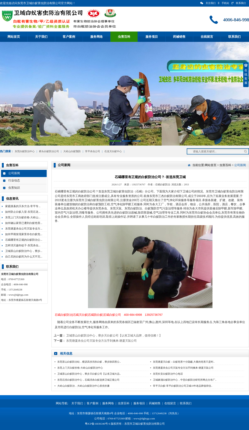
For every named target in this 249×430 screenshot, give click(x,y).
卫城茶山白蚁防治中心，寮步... (23, 251)
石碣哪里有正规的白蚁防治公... (23, 239)
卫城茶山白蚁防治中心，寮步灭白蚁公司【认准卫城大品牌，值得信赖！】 (114, 335)
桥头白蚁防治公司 (49, 151)
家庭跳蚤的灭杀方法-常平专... (22, 206)
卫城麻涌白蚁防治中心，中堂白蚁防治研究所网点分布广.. (184, 379)
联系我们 (239, 3)
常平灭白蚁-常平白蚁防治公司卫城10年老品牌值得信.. (182, 385)
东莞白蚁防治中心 (25, 151)
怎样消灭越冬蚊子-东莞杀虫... (22, 245)
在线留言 (207, 36)
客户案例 (69, 36)
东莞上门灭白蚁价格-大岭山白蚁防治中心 (80, 367)
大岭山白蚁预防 (72, 151)
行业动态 (14, 180)
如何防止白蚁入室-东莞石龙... (22, 211)
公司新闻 (14, 173)
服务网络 (96, 36)
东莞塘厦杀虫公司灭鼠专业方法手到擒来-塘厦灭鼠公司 (101, 340)
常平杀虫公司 (92, 151)
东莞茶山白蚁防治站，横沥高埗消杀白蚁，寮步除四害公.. (89, 361)
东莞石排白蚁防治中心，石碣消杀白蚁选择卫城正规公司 (88, 379)
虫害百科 (124, 36)
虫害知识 (14, 187)
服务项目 (151, 36)
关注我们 (208, 3)
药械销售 (179, 36)
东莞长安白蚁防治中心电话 (168, 373)
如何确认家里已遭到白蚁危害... (23, 223)
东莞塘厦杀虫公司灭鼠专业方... (23, 228)
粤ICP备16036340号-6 (97, 423)
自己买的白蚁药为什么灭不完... (23, 256)
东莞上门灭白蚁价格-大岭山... (22, 217)
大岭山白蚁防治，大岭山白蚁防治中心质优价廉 (83, 385)
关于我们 (41, 36)
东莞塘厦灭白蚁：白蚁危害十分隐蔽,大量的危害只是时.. (184, 361)
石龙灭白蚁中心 (113, 151)
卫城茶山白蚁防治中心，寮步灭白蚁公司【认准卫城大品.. (89, 373)
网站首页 (13, 36)
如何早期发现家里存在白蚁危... (23, 234)
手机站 (223, 3)
